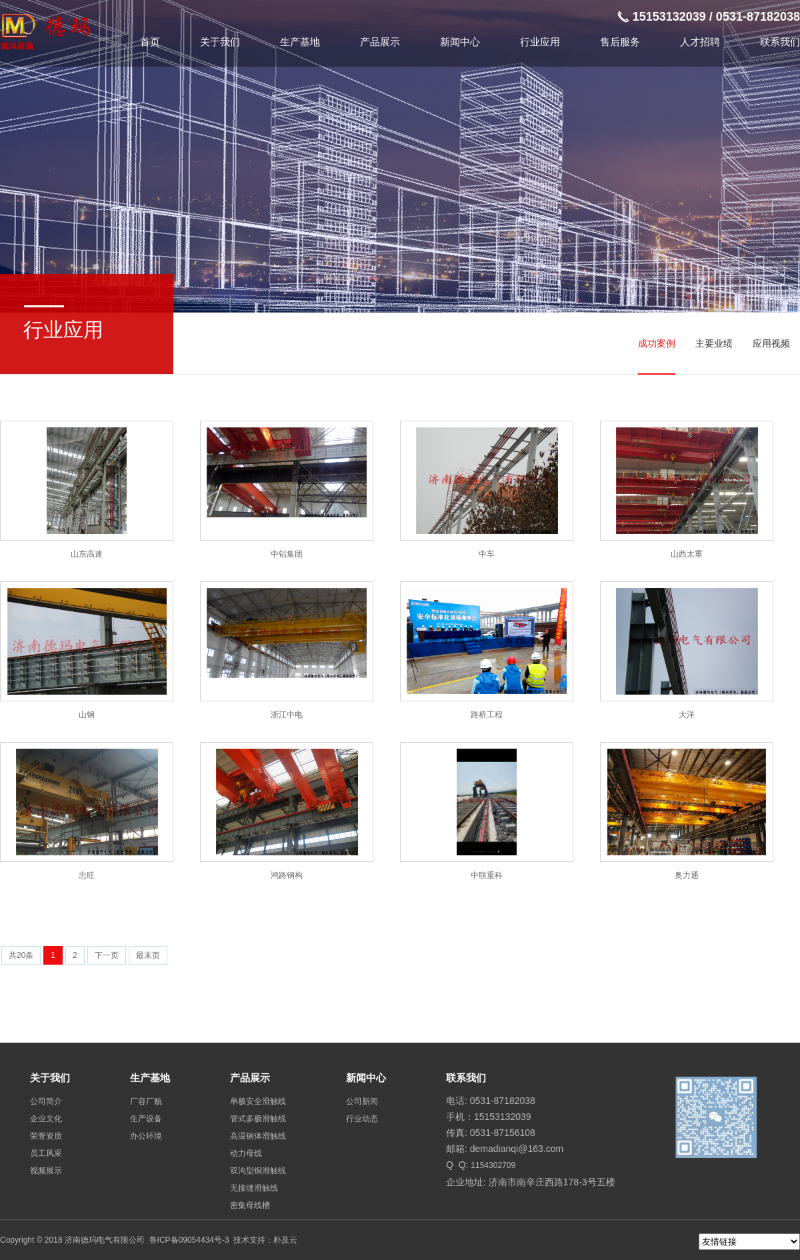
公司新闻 (362, 1101)
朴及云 (285, 1240)
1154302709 (493, 1165)
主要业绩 (714, 343)
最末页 (148, 955)
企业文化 (46, 1118)
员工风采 (46, 1153)
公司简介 (46, 1101)
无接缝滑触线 (254, 1188)
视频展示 (46, 1170)
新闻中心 (460, 41)
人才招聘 (700, 41)
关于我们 (220, 41)
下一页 (107, 955)
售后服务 (620, 41)
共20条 (21, 955)
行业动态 (362, 1118)
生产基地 (300, 41)
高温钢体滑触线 (258, 1136)
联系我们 (780, 41)
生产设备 (146, 1118)
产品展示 (380, 41)
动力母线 (246, 1153)
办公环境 (146, 1136)
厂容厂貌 (146, 1101)
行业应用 (540, 41)
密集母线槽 (250, 1205)
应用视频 (771, 343)
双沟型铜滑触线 (258, 1170)
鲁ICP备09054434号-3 (189, 1240)
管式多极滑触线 (258, 1118)
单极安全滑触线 (258, 1101)
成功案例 (656, 343)
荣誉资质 (46, 1136)
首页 (150, 41)
